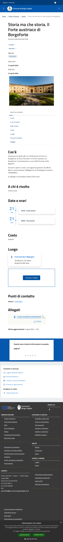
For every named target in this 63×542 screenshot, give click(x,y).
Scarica (37, 321)
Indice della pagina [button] (16, 112)
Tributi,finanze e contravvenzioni (14, 454)
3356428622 (18, 301)
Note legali (7, 516)
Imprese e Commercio (41, 428)
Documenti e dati (9, 438)
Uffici (5, 425)
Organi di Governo (9, 419)
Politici (6, 432)
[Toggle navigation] (4, 8)
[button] (31, 539)
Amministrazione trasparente (13, 509)
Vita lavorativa (39, 425)
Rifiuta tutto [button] (38, 535)
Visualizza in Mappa (31, 278)
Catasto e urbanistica (41, 432)
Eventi (24, 16)
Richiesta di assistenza (42, 484)
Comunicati (38, 450)
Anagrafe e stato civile (42, 419)
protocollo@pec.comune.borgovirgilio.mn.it (15, 491)
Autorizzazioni (8, 463)
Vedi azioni (13, 49)
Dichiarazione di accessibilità (13, 519)
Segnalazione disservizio (42, 478)
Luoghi (37, 462)
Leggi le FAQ (39, 481)
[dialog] (31, 531)
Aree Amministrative (10, 422)
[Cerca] (59, 9)
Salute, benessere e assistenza (13, 460)
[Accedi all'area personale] (55, 2)
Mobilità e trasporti (41, 435)
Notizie (37, 447)
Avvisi (37, 454)
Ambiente (7, 457)
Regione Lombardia (9, 2)
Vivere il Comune (13, 16)
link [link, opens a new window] (49, 531)
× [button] (61, 522)
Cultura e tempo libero (42, 422)
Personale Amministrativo (12, 435)
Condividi (12, 45)
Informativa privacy (10, 512)
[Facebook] (49, 410)
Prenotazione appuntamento (44, 475)
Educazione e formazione (12, 447)
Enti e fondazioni (9, 428)
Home (4, 16)
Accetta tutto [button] (24, 535)
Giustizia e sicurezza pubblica (13, 450)
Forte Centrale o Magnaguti (24, 257)
